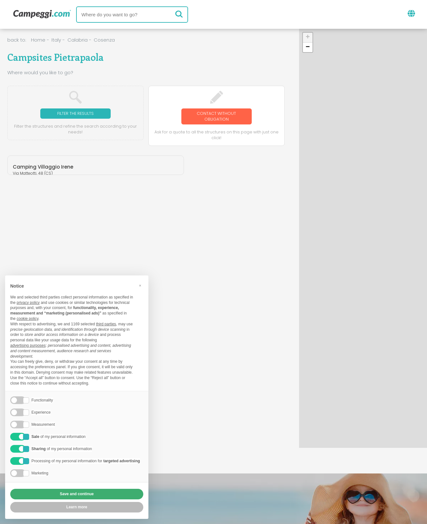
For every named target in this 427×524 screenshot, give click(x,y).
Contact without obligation (216, 117)
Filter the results (75, 114)
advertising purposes (28, 345)
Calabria (77, 39)
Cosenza (104, 39)
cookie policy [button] (27, 318)
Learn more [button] (76, 507)
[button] (307, 38)
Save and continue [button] (77, 494)
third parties (106, 324)
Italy (56, 39)
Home (38, 39)
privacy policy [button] (28, 302)
